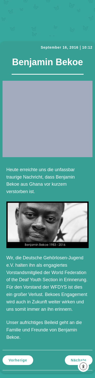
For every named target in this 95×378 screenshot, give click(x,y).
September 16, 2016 (60, 47)
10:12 (87, 47)
